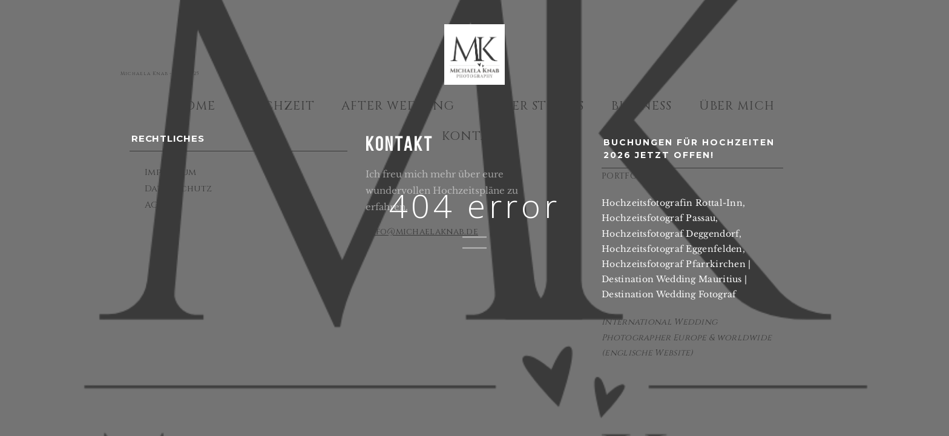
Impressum (171, 172)
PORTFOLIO (627, 176)
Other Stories (533, 105)
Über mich (737, 105)
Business (641, 105)
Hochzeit (278, 105)
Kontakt (474, 136)
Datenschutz (178, 188)
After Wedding (398, 105)
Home (194, 105)
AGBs (156, 205)
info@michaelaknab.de (422, 231)
